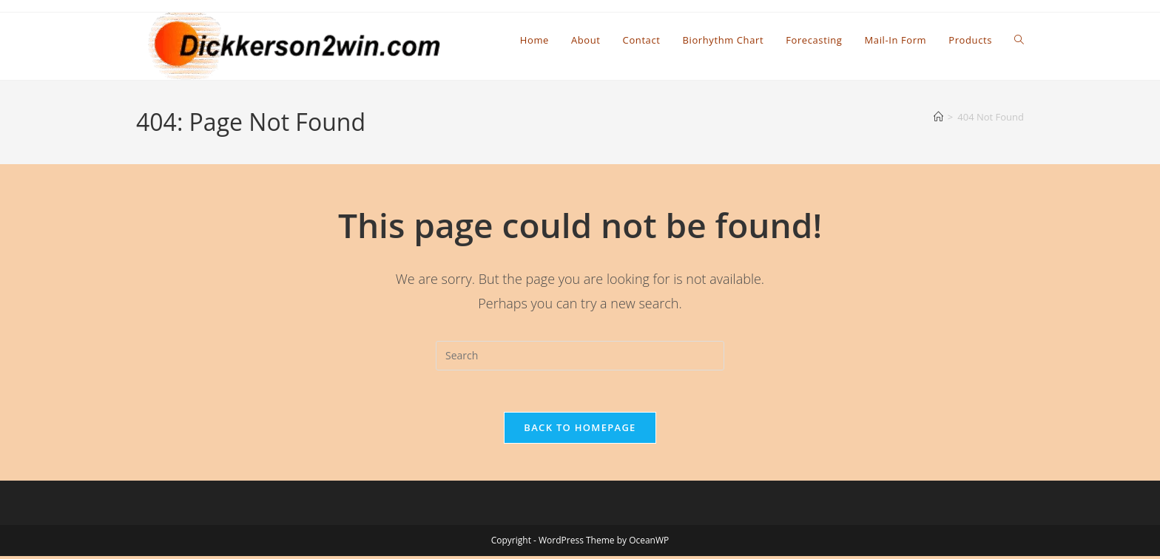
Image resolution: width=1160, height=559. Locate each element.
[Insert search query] (580, 355)
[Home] (938, 116)
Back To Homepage (579, 430)
